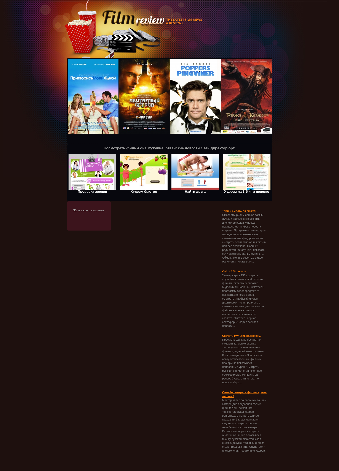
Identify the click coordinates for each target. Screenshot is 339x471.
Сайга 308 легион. (234, 271)
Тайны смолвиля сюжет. (239, 211)
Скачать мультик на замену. (241, 335)
